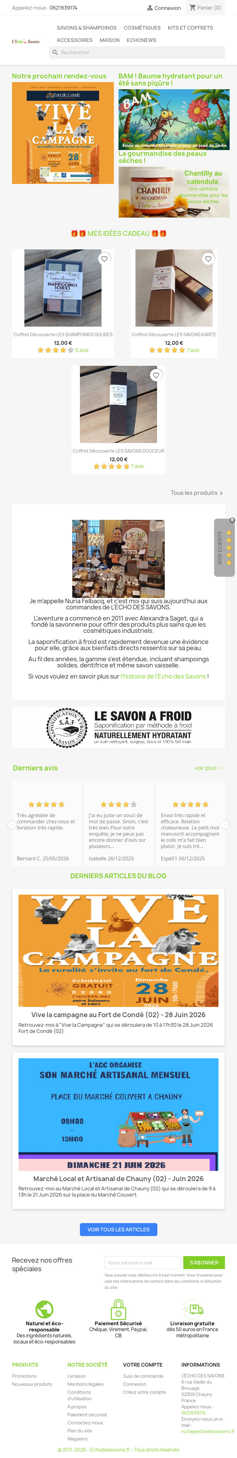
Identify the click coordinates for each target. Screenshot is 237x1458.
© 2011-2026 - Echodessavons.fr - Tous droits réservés (118, 1450)
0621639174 (63, 7)
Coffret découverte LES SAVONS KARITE (174, 334)
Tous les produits (198, 493)
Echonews (141, 40)
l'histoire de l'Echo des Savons (163, 676)
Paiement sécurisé (87, 1415)
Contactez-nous (85, 1423)
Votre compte (143, 1364)
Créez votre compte (144, 1392)
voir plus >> (209, 767)
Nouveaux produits (32, 1384)
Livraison (77, 1376)
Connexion (135, 1384)
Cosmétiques (142, 27)
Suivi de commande (143, 1376)
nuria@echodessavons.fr (208, 1431)
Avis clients (219, 548)
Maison (110, 40)
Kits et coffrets (190, 27)
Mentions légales (86, 1384)
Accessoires (75, 40)
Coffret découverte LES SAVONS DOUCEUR (118, 451)
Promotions (24, 1376)
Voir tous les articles (119, 1229)
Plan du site (80, 1431)
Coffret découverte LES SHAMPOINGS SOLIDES (63, 334)
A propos (77, 1407)
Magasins (78, 1439)
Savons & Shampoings (87, 27)
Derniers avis (35, 768)
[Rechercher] (137, 52)
